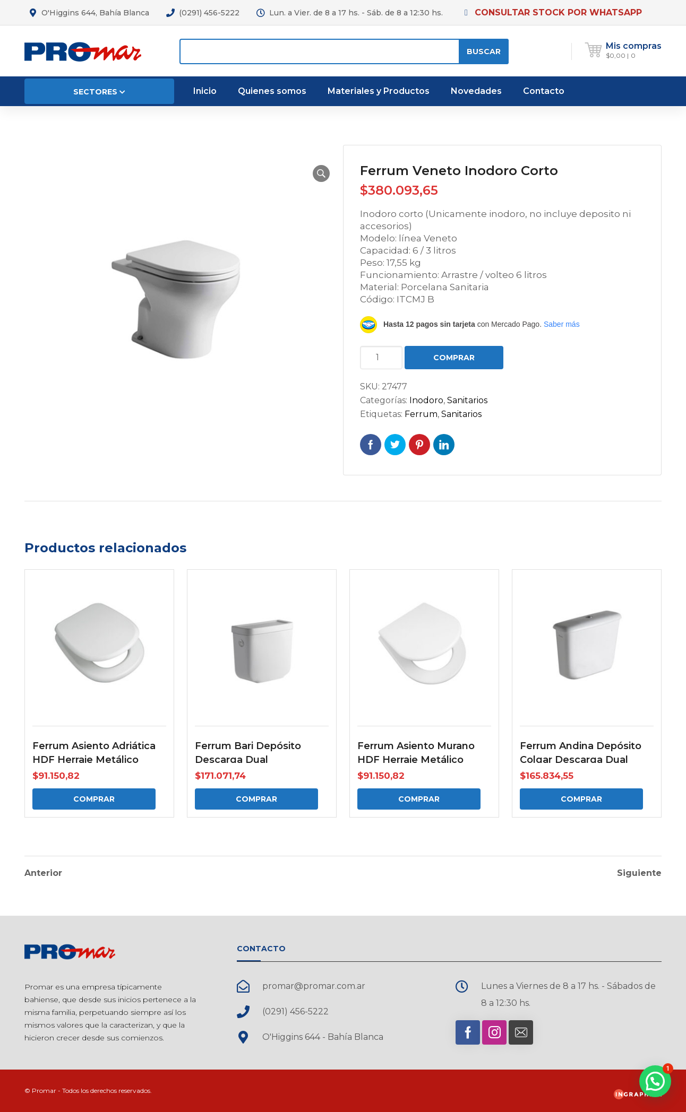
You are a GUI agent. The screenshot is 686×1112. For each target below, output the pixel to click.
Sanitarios (467, 400)
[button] (321, 173)
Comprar (454, 357)
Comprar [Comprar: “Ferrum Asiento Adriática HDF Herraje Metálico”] (94, 799)
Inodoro (426, 400)
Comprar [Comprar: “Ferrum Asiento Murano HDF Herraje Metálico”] (419, 799)
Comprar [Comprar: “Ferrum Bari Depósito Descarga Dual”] (256, 799)
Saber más (562, 324)
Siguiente (639, 873)
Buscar (484, 51)
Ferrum (421, 414)
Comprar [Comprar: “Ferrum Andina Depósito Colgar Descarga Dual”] (581, 799)
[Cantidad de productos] (381, 357)
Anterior (43, 873)
